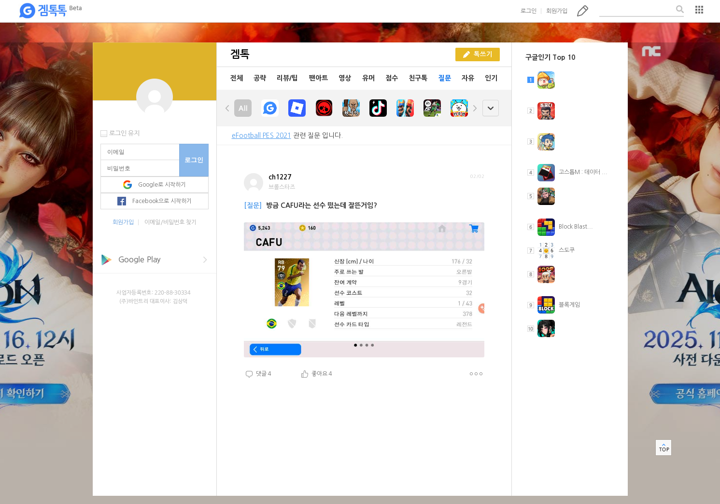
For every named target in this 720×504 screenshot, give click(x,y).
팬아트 (318, 78)
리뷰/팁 (287, 78)
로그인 (528, 11)
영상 (345, 78)
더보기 (475, 374)
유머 (368, 78)
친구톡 (418, 78)
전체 (236, 78)
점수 (391, 78)
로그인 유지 (124, 133)
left (227, 108)
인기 (491, 78)
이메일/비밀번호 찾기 (170, 222)
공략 (260, 78)
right (475, 108)
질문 (444, 78)
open (490, 108)
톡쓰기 (582, 10)
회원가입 (556, 11)
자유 (468, 78)
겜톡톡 (50, 11)
